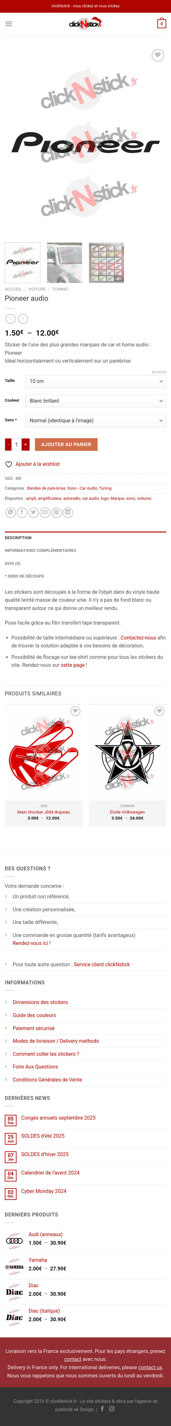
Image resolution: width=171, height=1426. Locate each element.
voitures (144, 498)
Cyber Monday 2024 (43, 1191)
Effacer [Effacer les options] (159, 372)
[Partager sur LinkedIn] (68, 512)
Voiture (36, 288)
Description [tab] (18, 537)
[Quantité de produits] (16, 444)
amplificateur (49, 498)
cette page (73, 665)
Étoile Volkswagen (127, 811)
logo (105, 498)
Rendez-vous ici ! (32, 943)
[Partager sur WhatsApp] (10, 512)
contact (72, 1359)
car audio (90, 498)
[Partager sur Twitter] (33, 512)
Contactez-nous (138, 638)
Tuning (60, 288)
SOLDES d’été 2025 (43, 1136)
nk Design (84, 1409)
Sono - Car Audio (82, 488)
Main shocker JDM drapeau (43, 811)
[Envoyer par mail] (45, 512)
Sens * (11, 420)
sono (130, 498)
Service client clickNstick (102, 964)
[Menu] (8, 23)
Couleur (12, 400)
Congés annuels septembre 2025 (58, 1118)
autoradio (71, 498)
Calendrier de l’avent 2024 (50, 1173)
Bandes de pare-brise (46, 488)
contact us (150, 1367)
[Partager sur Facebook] (22, 512)
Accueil (13, 288)
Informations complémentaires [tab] (40, 550)
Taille (10, 380)
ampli (31, 498)
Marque (117, 498)
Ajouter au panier (66, 444)
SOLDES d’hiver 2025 (45, 1154)
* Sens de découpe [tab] (24, 576)
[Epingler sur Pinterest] (56, 512)
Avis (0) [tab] (13, 563)
